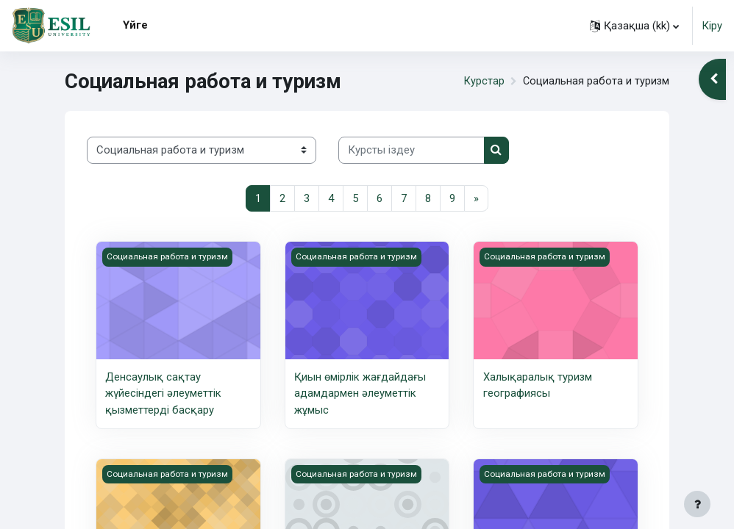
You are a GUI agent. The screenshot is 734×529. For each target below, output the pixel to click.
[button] (634, 25)
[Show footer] (697, 504)
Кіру (712, 25)
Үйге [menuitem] (135, 25)
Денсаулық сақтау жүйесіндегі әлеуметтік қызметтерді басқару (163, 393)
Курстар (482, 80)
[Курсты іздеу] (411, 150)
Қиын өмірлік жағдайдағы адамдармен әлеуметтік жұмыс (360, 393)
